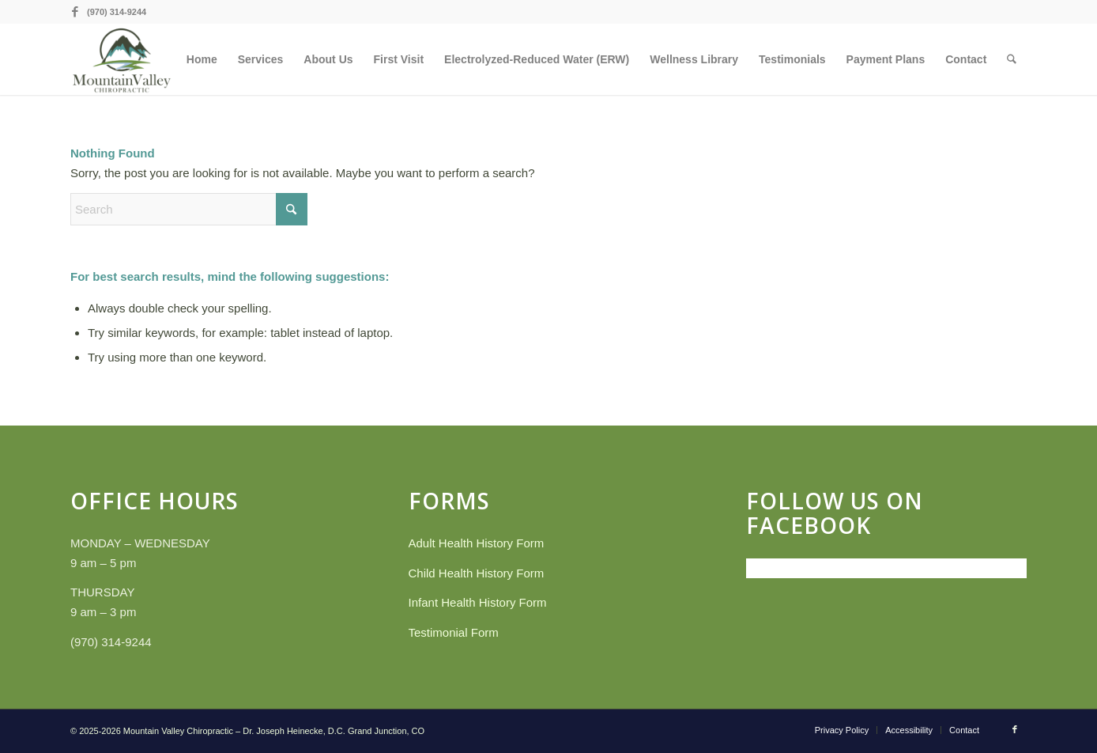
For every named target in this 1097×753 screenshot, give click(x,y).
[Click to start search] (291, 209)
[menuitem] (202, 59)
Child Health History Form (477, 573)
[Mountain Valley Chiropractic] (121, 59)
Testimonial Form (454, 632)
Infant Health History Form (478, 602)
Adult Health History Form (477, 543)
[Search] (1012, 59)
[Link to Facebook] (75, 12)
